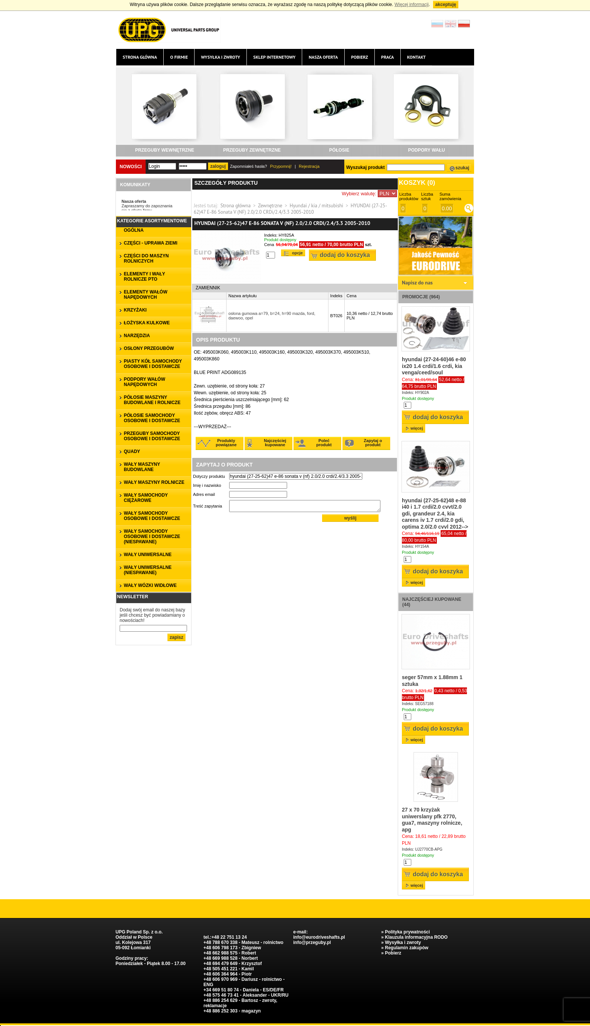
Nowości (131, 166)
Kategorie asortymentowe (152, 220)
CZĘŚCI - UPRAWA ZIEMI (150, 243)
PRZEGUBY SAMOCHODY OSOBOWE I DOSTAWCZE (152, 436)
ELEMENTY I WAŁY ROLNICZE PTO (144, 276)
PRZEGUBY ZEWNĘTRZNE (252, 150)
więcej (417, 428)
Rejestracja (309, 166)
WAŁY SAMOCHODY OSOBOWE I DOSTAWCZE (152, 516)
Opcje (297, 253)
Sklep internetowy (274, 57)
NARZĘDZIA (137, 335)
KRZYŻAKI (135, 310)
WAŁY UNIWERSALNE (148, 554)
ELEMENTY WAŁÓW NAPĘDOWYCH (145, 294)
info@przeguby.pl (312, 942)
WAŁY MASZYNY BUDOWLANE (142, 467)
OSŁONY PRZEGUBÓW (149, 348)
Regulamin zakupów (406, 947)
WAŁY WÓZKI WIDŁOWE (150, 585)
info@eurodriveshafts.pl (319, 937)
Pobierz (359, 57)
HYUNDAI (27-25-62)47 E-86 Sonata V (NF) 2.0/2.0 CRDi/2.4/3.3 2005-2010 (290, 208)
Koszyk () (417, 182)
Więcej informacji (411, 4)
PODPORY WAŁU (426, 150)
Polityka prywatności (407, 932)
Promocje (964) (421, 296)
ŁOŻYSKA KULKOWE (147, 322)
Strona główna (140, 57)
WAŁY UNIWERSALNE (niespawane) (148, 570)
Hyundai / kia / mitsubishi (317, 205)
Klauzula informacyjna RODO (416, 937)
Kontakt (416, 57)
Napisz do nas (417, 282)
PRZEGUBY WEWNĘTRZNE (164, 150)
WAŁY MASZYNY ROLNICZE (154, 482)
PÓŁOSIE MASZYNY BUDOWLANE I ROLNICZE (152, 400)
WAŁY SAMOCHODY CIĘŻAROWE (146, 497)
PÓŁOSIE (339, 150)
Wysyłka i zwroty (220, 57)
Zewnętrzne (270, 205)
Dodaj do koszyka (345, 255)
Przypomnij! (281, 166)
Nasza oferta (323, 57)
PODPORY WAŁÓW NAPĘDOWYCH (144, 382)
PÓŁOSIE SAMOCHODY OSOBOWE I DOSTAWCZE (152, 418)
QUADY (132, 451)
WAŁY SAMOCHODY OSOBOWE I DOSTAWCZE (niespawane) (152, 536)
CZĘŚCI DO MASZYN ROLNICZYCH (146, 258)
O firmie (179, 57)
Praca (387, 57)
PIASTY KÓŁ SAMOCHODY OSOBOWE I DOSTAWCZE (153, 364)
